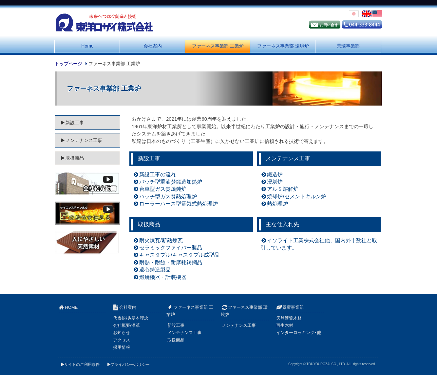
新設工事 (149, 158)
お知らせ (121, 332)
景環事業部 (348, 46)
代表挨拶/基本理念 (130, 318)
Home (87, 46)
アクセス (121, 340)
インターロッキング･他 (298, 332)
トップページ (68, 63)
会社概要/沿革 (126, 325)
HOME (70, 307)
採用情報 (121, 347)
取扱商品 (149, 224)
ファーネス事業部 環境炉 (283, 46)
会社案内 (152, 46)
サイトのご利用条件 (80, 364)
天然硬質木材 (289, 318)
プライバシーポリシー (128, 364)
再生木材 (284, 325)
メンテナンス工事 (288, 158)
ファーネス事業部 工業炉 (218, 46)
